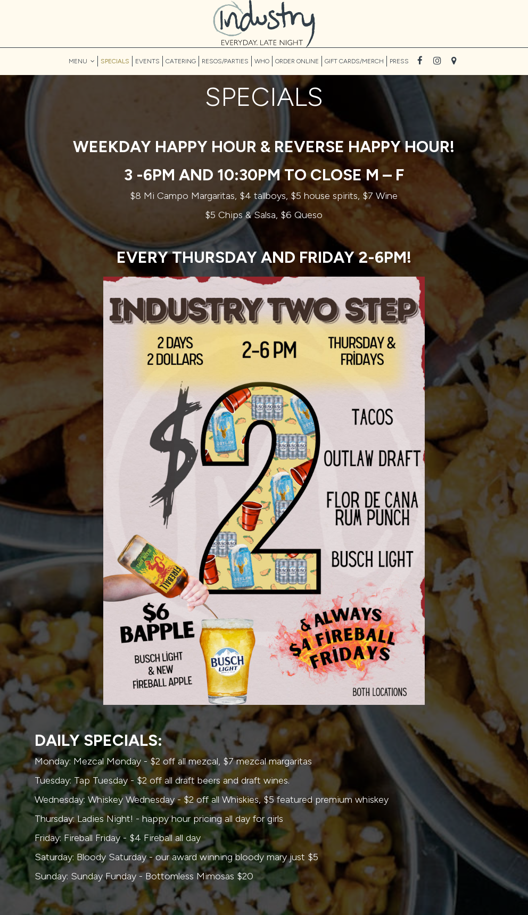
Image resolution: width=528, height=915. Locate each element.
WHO (261, 61)
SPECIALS (115, 61)
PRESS (399, 61)
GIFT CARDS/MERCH (354, 61)
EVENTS (147, 61)
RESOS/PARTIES (225, 61)
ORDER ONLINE (297, 61)
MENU (82, 61)
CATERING (181, 61)
